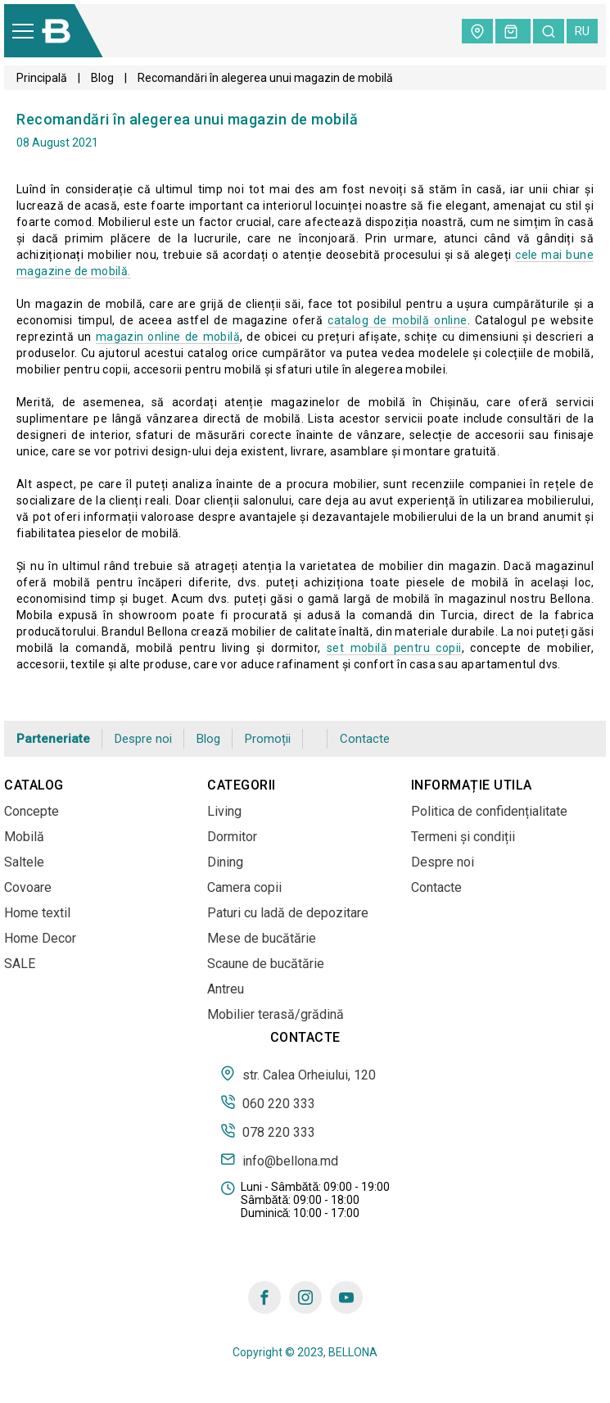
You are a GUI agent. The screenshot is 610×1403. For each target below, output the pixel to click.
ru (582, 31)
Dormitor (232, 836)
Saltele (24, 862)
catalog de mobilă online (397, 320)
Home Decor (40, 938)
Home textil (37, 913)
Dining (225, 862)
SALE (19, 963)
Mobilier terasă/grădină (275, 1014)
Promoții (268, 738)
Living (224, 811)
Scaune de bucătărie (265, 963)
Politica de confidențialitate (489, 811)
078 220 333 (267, 1131)
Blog (102, 77)
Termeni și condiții (463, 836)
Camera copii (244, 887)
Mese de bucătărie (261, 938)
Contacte (365, 738)
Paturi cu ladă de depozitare (287, 913)
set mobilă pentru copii (394, 647)
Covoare (28, 887)
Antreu (225, 989)
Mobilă (24, 836)
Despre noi (143, 738)
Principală (41, 77)
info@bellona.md (279, 1160)
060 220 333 (267, 1102)
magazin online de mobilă (168, 336)
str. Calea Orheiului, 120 (298, 1074)
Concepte (31, 811)
